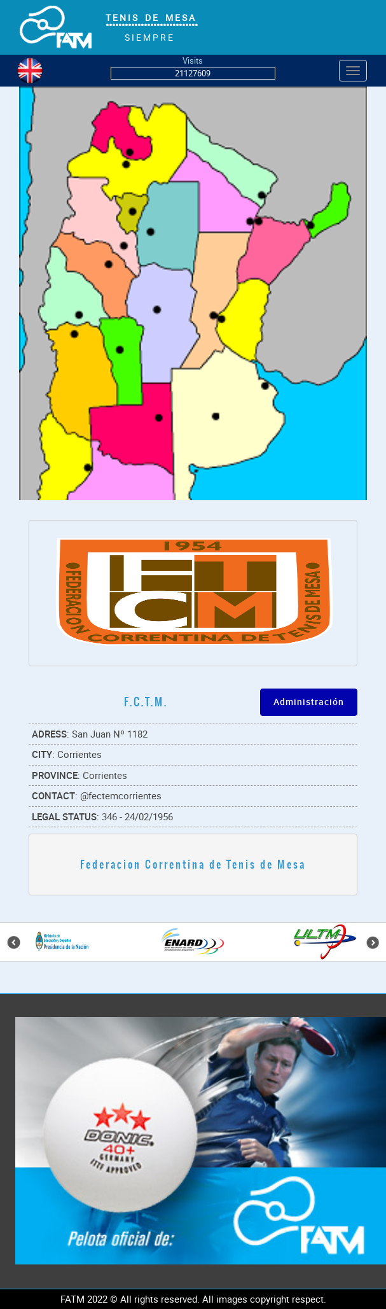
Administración (308, 702)
